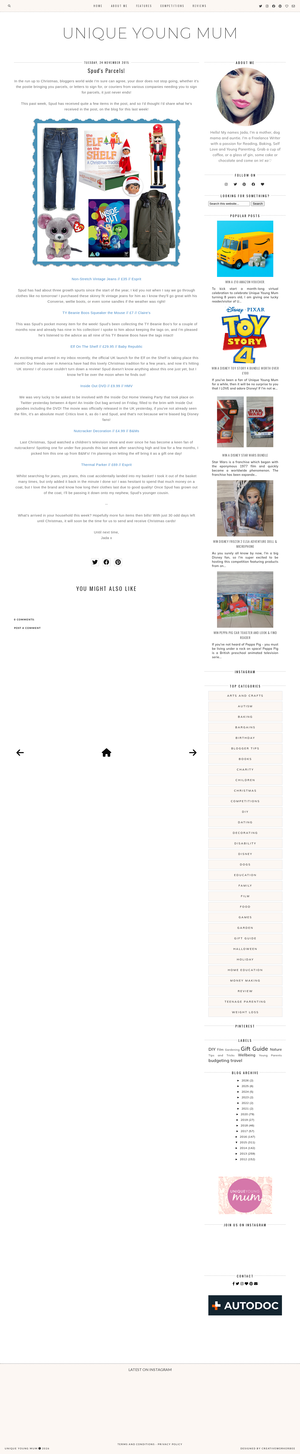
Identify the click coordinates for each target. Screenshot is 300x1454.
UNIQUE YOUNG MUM (150, 33)
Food (245, 906)
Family (245, 885)
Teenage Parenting (245, 1001)
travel (236, 1060)
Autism (245, 706)
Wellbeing (246, 1055)
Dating (245, 822)
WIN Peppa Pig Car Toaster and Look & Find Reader (245, 635)
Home (98, 6)
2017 (245, 1131)
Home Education (245, 970)
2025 (246, 1086)
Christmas (245, 790)
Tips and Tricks (221, 1055)
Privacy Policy (170, 1444)
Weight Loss (245, 1012)
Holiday (245, 959)
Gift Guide (245, 938)
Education (245, 875)
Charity (245, 769)
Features (144, 6)
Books (245, 759)
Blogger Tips (245, 748)
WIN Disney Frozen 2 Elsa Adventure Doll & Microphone (245, 544)
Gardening (232, 1049)
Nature (276, 1049)
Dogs (245, 864)
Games (245, 917)
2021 (246, 1108)
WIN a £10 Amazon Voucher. (245, 281)
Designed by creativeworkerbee (267, 1448)
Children (245, 780)
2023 (246, 1097)
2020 (245, 1114)
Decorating (245, 833)
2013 (244, 1153)
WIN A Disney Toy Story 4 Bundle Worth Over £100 (245, 370)
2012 (244, 1159)
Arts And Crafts (245, 695)
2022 (246, 1103)
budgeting (218, 1060)
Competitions (172, 6)
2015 (244, 1142)
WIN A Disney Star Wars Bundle (245, 455)
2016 (244, 1136)
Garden (245, 927)
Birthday (245, 738)
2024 (246, 1091)
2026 (246, 1080)
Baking (245, 716)
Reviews (199, 6)
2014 (244, 1148)
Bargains (245, 727)
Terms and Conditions (136, 1444)
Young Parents (270, 1055)
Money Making (245, 980)
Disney (245, 854)
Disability (245, 843)
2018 (245, 1125)
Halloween (245, 949)
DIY (245, 811)
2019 (245, 1120)
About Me (119, 6)
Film (245, 896)
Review (245, 991)
